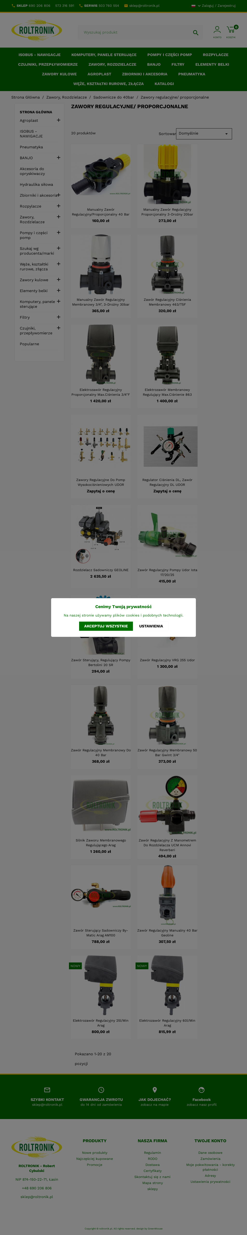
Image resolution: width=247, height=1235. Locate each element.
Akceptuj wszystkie (106, 626)
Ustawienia (151, 626)
